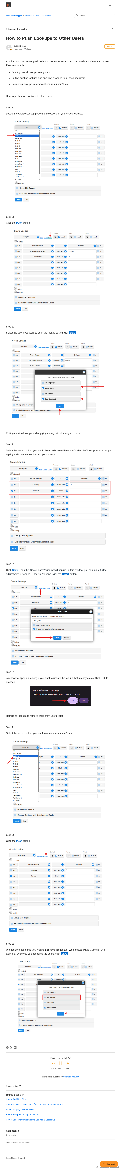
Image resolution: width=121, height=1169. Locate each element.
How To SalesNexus (33, 16)
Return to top (13, 1085)
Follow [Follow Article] (109, 46)
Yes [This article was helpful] (53, 1063)
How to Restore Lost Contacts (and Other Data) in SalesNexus (34, 1104)
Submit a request (71, 1077)
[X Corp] (11, 1047)
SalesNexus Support (14, 16)
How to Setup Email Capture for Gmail (23, 1114)
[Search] (94, 15)
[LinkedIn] (15, 1047)
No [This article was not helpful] (68, 1063)
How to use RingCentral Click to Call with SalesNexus (30, 1120)
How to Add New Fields (16, 1099)
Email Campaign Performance (20, 1109)
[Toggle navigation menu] (110, 5)
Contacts (47, 16)
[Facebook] (7, 1047)
